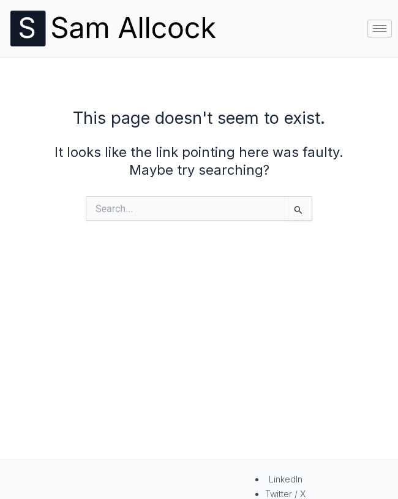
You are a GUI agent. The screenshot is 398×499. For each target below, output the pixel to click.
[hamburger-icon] (379, 28)
